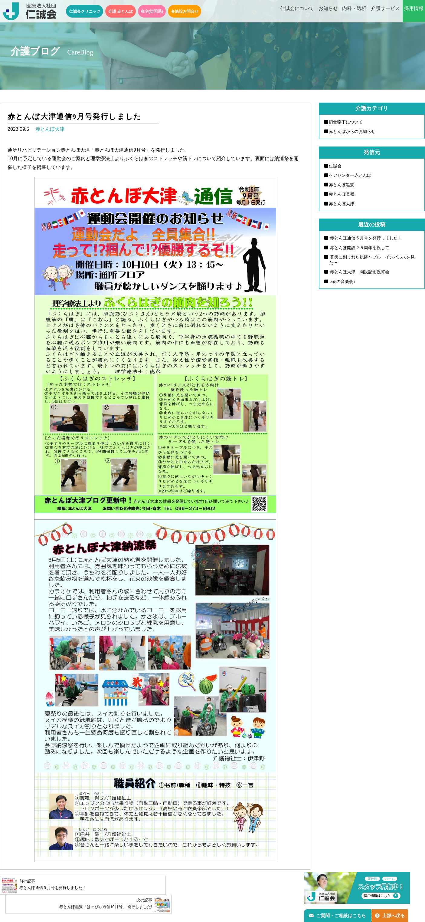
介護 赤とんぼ (120, 11)
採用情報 (413, 11)
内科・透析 (354, 11)
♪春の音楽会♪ (342, 282)
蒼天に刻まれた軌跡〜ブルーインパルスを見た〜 (372, 260)
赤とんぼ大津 (49, 129)
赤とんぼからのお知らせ (352, 131)
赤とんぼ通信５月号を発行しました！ (365, 238)
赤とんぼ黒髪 (342, 185)
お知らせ (328, 11)
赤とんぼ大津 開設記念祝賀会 (359, 273)
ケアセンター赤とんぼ (350, 175)
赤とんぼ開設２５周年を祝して (359, 248)
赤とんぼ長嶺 (342, 194)
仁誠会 (335, 165)
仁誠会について (297, 11)
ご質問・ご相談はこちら (338, 914)
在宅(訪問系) (152, 11)
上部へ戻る (391, 914)
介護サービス (385, 11)
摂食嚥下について (346, 122)
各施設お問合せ (184, 11)
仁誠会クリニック (84, 11)
